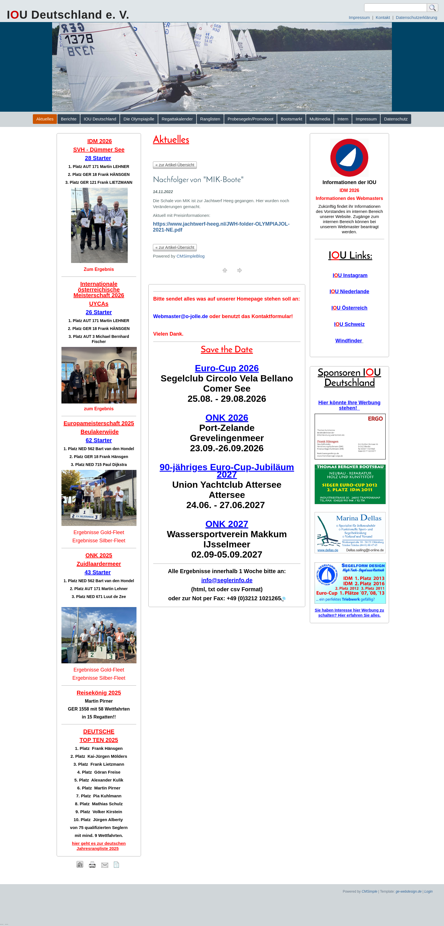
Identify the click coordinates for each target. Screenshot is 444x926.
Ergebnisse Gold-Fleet (98, 532)
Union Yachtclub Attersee (226, 485)
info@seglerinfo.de (227, 580)
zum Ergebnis (99, 408)
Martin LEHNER (114, 166)
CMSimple (369, 891)
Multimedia (319, 118)
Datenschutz (395, 118)
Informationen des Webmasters (349, 198)
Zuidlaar (88, 564)
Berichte (68, 118)
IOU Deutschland (100, 118)
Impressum (359, 17)
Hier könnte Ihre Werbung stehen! (349, 405)
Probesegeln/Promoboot (251, 118)
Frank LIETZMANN (114, 182)
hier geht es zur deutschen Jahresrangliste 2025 (99, 846)
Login (428, 891)
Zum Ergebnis (99, 269)
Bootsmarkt (291, 118)
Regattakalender (177, 118)
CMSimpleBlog (190, 256)
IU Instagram (350, 275)
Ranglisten (210, 118)
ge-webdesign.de (408, 891)
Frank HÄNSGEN (114, 174)
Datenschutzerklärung (416, 17)
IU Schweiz (349, 324)
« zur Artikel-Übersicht (174, 165)
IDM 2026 (349, 190)
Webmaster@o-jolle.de (180, 316)
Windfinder (349, 341)
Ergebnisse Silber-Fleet (98, 540)
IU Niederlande (349, 291)
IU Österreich (349, 308)
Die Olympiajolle (138, 118)
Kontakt (383, 17)
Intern (343, 118)
